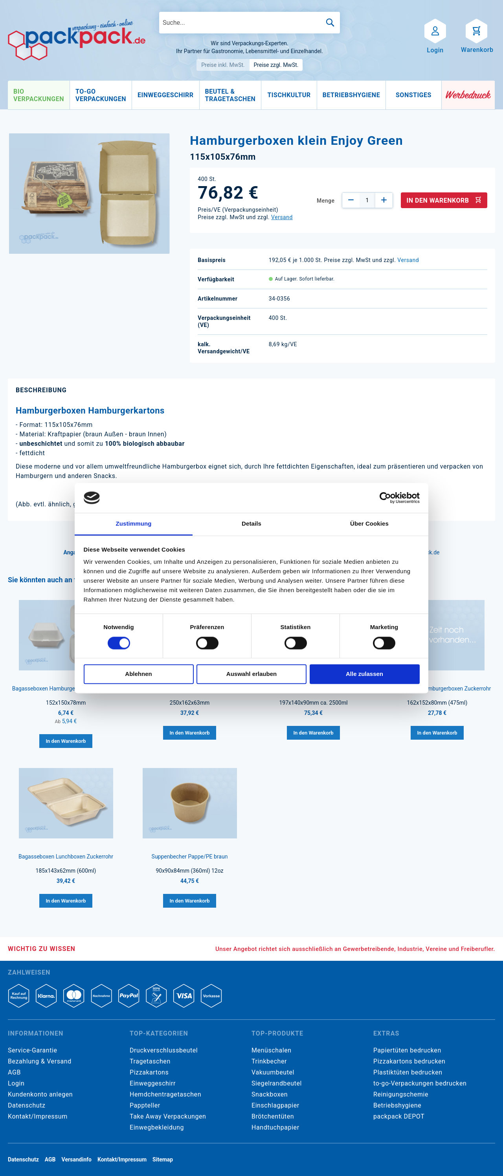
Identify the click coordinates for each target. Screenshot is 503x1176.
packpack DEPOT (398, 1116)
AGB (14, 1072)
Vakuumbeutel (273, 1072)
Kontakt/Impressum (38, 1116)
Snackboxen (270, 1094)
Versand (282, 217)
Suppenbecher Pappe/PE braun (190, 856)
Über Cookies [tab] (369, 524)
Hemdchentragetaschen (165, 1094)
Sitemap (162, 1159)
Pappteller (145, 1105)
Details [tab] (251, 524)
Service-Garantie (32, 1050)
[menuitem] (39, 95)
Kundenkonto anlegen (40, 1094)
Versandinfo (77, 1159)
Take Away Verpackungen (168, 1116)
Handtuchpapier (275, 1127)
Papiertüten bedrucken (407, 1050)
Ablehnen (138, 674)
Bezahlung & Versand (40, 1061)
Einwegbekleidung (157, 1127)
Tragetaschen (150, 1061)
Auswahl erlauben (251, 674)
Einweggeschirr (153, 1083)
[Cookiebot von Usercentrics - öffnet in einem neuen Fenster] (385, 498)
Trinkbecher (269, 1061)
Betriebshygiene (397, 1105)
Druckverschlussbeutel (164, 1050)
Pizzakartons (149, 1072)
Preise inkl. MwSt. (223, 65)
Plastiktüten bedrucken (407, 1072)
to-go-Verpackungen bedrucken (419, 1083)
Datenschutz (26, 1105)
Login (16, 1083)
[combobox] (249, 22)
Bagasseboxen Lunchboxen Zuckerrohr (65, 856)
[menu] (225, 95)
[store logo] (76, 40)
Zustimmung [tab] (134, 524)
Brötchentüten (273, 1116)
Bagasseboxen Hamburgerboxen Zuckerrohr (66, 688)
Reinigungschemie (400, 1094)
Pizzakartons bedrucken (409, 1061)
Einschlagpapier (275, 1105)
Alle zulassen (364, 674)
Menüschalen (272, 1050)
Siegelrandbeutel (277, 1083)
